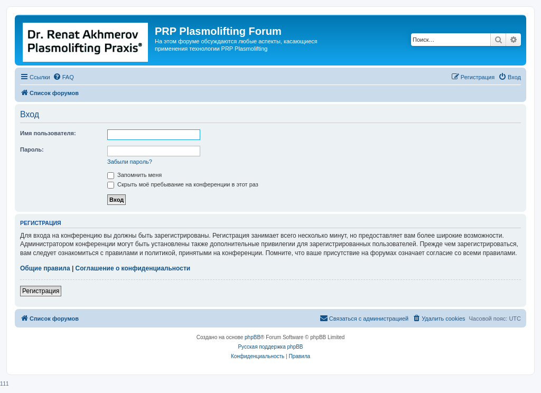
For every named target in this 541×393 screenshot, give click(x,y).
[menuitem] (63, 77)
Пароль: (32, 149)
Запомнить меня (134, 175)
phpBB (252, 337)
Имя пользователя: (48, 133)
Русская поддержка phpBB (270, 347)
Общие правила (45, 268)
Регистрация (40, 291)
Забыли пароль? (129, 161)
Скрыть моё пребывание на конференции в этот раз (182, 184)
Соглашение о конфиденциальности (133, 268)
